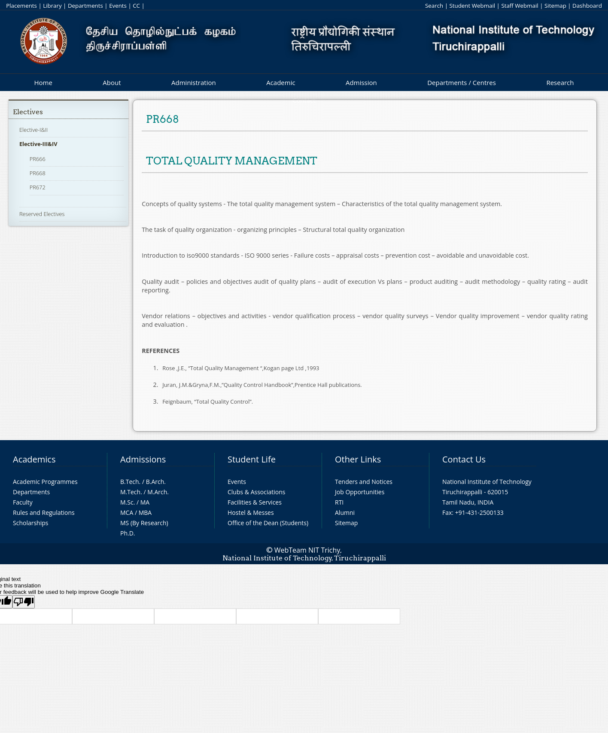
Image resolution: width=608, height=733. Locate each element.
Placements (21, 5)
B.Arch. (156, 482)
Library (52, 5)
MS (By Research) (144, 523)
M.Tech (130, 492)
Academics (34, 459)
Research (560, 82)
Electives (28, 112)
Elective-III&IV (38, 144)
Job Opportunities (359, 492)
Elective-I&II (33, 130)
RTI (339, 502)
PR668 (38, 173)
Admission (361, 82)
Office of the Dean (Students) (268, 523)
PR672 (38, 187)
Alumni (345, 512)
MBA (145, 512)
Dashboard (587, 5)
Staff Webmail (519, 5)
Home (43, 82)
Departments (85, 5)
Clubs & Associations (257, 492)
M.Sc (127, 502)
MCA (126, 512)
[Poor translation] (23, 601)
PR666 (38, 159)
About (112, 82)
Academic (280, 82)
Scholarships (30, 523)
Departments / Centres (461, 82)
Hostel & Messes (251, 512)
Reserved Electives (42, 214)
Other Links (358, 459)
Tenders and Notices (363, 482)
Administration (193, 82)
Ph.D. (127, 533)
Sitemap (555, 5)
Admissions (143, 459)
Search (434, 5)
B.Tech (129, 482)
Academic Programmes (45, 482)
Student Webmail (472, 5)
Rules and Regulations (44, 512)
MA (144, 502)
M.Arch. (158, 492)
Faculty (23, 502)
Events (118, 5)
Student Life (252, 459)
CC (136, 5)
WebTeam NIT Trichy (307, 550)
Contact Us (464, 459)
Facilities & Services (255, 502)
